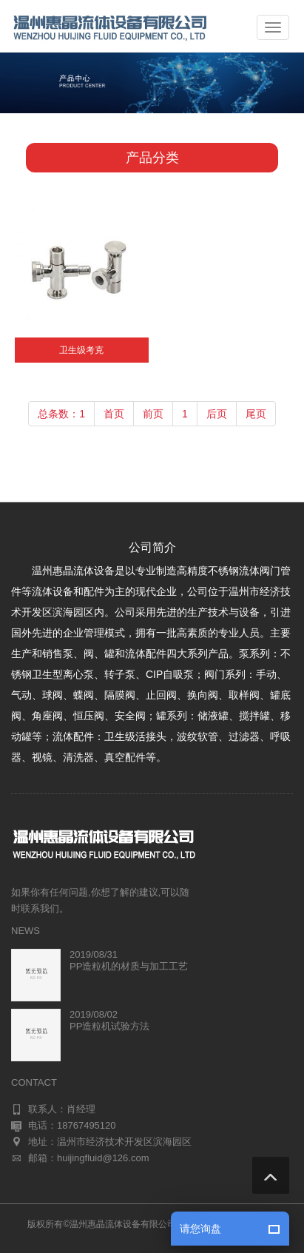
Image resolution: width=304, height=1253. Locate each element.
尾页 (256, 414)
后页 (216, 414)
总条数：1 (61, 414)
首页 (114, 414)
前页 (153, 414)
